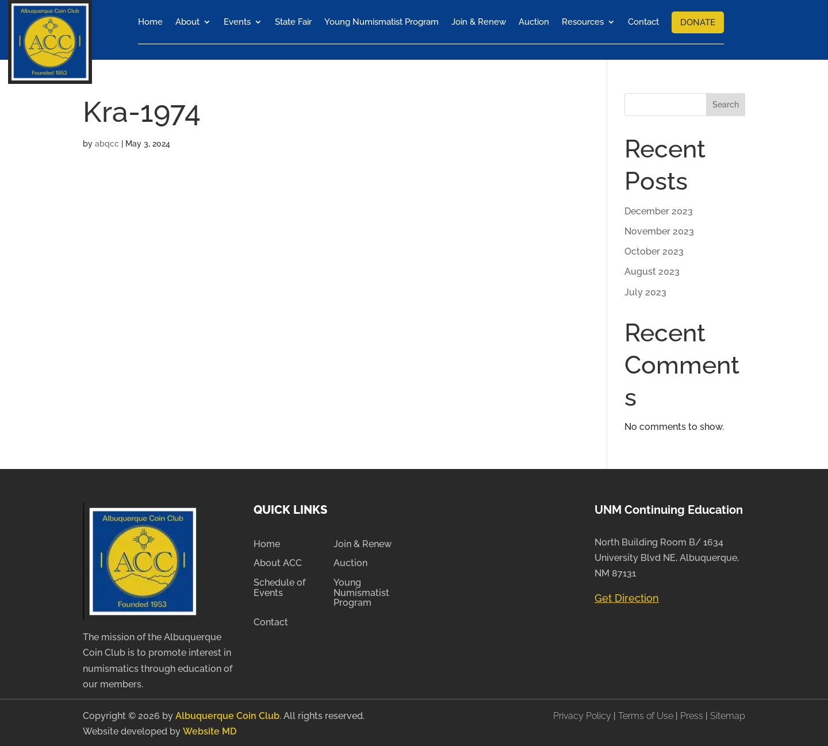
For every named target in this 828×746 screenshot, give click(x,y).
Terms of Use (645, 714)
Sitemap (727, 714)
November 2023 (659, 229)
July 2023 (645, 289)
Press (693, 714)
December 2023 (658, 209)
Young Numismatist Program (381, 22)
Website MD (209, 729)
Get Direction (627, 596)
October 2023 (654, 249)
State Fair (293, 22)
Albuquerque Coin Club (227, 714)
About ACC (278, 561)
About (187, 22)
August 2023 (652, 269)
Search (725, 102)
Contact (643, 22)
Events (237, 22)
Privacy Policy (583, 714)
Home (150, 22)
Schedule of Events (279, 586)
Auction (534, 22)
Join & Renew (478, 22)
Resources (583, 22)
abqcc (107, 142)
